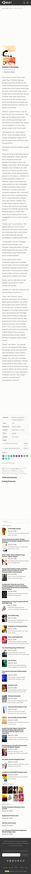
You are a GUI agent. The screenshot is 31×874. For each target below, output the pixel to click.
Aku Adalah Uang (13, 615)
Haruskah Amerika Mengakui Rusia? (13, 759)
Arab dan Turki (12, 685)
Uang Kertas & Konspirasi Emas (17, 626)
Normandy (21, 472)
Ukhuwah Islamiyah (14, 696)
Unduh (25, 443)
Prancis (11, 473)
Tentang (5, 867)
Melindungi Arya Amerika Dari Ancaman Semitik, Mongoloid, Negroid (14, 746)
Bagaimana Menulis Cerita (10, 815)
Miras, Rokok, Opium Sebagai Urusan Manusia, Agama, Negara (13, 555)
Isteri (11, 472)
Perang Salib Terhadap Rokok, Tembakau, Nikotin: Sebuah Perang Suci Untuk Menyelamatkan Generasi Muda (15, 570)
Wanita (24, 473)
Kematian (15, 472)
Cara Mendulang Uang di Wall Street (13, 648)
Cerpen (17, 437)
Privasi (16, 867)
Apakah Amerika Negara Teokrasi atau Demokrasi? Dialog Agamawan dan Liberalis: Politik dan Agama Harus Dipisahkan (14, 731)
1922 (13, 423)
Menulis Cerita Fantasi (9, 823)
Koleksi (25, 448)
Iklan (26, 867)
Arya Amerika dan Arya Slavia (17, 717)
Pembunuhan (5, 473)
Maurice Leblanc (9, 72)
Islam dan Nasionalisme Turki (17, 707)
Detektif (14, 433)
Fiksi (13, 437)
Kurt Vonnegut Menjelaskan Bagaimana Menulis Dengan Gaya (14, 831)
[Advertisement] (15, 27)
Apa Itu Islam (12, 660)
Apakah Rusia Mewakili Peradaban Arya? (14, 772)
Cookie (21, 867)
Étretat (7, 472)
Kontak (11, 867)
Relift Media (8, 468)
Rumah (16, 473)
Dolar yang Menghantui (15, 637)
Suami (20, 473)
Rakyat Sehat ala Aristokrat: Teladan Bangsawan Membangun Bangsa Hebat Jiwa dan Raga (15, 541)
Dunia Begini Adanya (14, 528)
